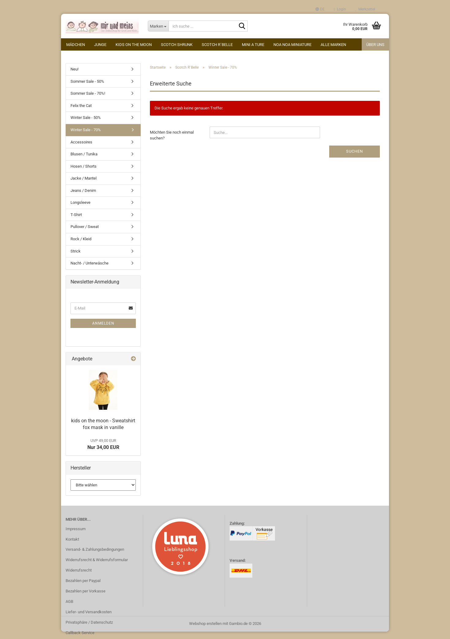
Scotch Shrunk (177, 44)
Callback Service (80, 633)
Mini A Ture (253, 44)
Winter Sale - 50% (86, 118)
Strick (76, 252)
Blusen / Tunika (84, 155)
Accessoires (81, 143)
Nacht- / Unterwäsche (90, 264)
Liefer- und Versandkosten (89, 613)
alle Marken (333, 44)
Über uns (375, 44)
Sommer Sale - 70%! (88, 94)
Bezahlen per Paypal (83, 582)
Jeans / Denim (83, 191)
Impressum (76, 529)
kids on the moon (134, 44)
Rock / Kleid (81, 240)
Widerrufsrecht (79, 571)
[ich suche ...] (158, 26)
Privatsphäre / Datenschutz (89, 623)
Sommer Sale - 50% (87, 82)
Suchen (354, 152)
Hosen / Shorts (84, 167)
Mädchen (75, 44)
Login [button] (340, 9)
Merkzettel (365, 9)
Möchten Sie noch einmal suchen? (172, 136)
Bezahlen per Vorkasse (85, 592)
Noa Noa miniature (292, 44)
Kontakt (72, 540)
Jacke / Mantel (84, 179)
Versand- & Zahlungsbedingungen (95, 550)
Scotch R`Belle (217, 44)
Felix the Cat (81, 107)
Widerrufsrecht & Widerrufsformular (97, 561)
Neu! (74, 70)
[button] (320, 9)
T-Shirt (76, 216)
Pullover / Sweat (85, 228)
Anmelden (103, 324)
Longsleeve (80, 203)
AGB (69, 602)
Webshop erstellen (205, 624)
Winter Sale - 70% (86, 131)
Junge (100, 44)
